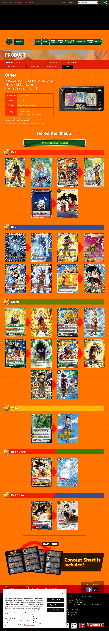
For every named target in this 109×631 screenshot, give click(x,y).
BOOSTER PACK (12, 62)
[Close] (62, 593)
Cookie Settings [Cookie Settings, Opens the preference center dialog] (56, 610)
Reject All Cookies (56, 605)
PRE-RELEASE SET (34, 62)
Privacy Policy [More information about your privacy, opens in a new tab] (29, 625)
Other (67, 67)
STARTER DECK (54, 62)
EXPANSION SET (52, 67)
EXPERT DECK (72, 62)
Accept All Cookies (55, 600)
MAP (104, 2)
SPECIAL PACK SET (15, 67)
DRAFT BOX (34, 67)
